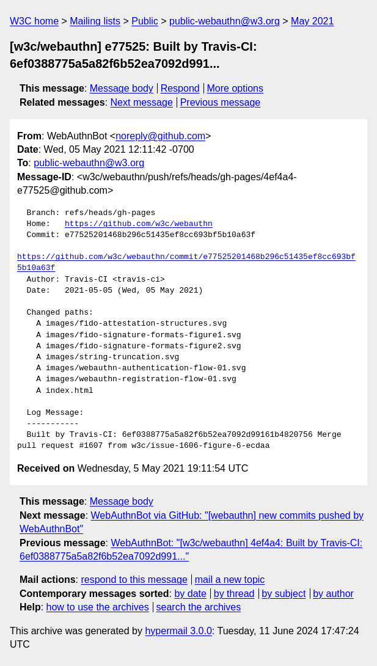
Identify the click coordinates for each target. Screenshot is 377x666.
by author (333, 593)
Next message (142, 102)
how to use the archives (97, 607)
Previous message (220, 102)
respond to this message (134, 579)
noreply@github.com (160, 136)
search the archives (198, 607)
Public (144, 21)
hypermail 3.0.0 (178, 631)
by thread (234, 593)
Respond (180, 88)
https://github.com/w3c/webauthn (139, 224)
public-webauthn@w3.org (224, 21)
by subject (284, 593)
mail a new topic (230, 579)
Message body (121, 88)
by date (190, 593)
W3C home (34, 21)
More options (235, 88)
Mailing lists (95, 21)
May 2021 (312, 21)
